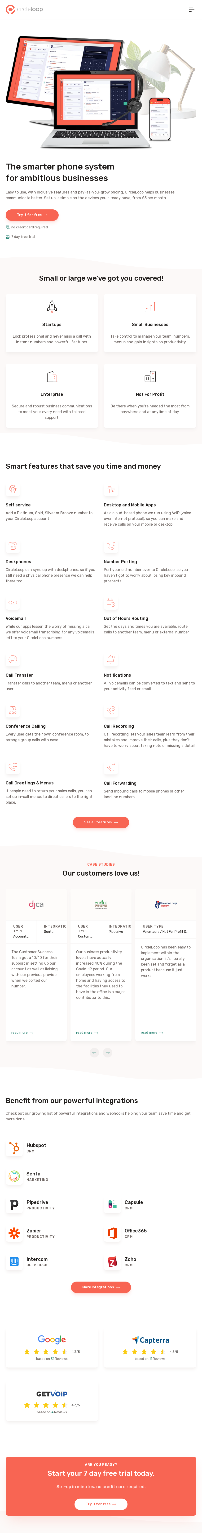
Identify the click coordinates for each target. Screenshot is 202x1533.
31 (52, 1359)
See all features (101, 822)
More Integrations (101, 1287)
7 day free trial (20, 237)
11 (150, 1359)
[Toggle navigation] (191, 9)
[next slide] (107, 1052)
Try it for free (32, 215)
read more (22, 1033)
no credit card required (27, 227)
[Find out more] (52, 1147)
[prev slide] (94, 1052)
